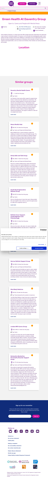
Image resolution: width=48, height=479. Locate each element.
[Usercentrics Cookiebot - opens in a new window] (41, 230)
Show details (41, 244)
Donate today (32, 3)
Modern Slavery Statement (14, 450)
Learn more (13, 114)
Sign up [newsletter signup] (36, 416)
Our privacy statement (13, 438)
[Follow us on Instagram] (21, 431)
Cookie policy (11, 440)
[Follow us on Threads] (32, 431)
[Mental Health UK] (35, 462)
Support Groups (12, 10)
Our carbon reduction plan (14, 448)
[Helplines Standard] (12, 467)
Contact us (10, 436)
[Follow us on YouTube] (38, 431)
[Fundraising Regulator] (24, 462)
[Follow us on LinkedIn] (27, 431)
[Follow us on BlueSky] (10, 431)
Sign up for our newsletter (24, 405)
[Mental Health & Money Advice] (12, 462)
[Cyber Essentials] (35, 467)
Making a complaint (12, 443)
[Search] (18, 8)
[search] (45, 8)
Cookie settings (24, 248)
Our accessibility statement (14, 445)
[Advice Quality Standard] (24, 467)
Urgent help (22, 3)
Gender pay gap (12, 453)
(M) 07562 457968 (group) (25, 26)
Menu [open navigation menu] (39, 3)
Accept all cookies (39, 248)
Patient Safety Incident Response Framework (19, 455)
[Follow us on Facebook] (16, 431)
